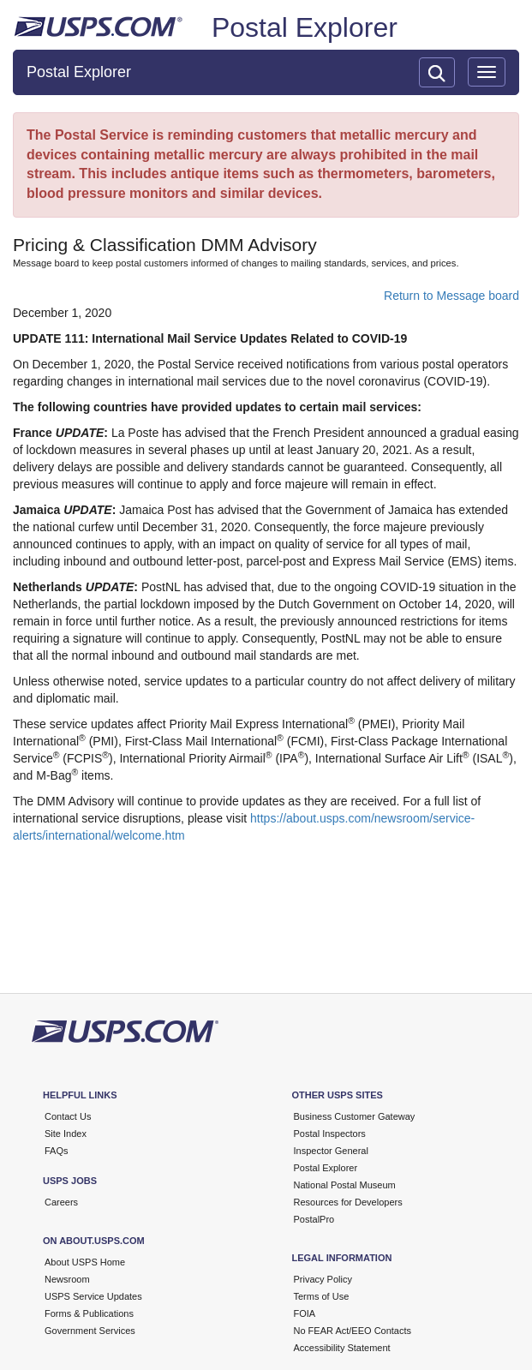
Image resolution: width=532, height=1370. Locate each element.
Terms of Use (322, 1296)
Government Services (90, 1330)
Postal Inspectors (330, 1133)
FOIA (305, 1313)
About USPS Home (85, 1262)
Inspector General (331, 1151)
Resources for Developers (348, 1202)
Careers (61, 1202)
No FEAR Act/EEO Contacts (353, 1330)
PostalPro (314, 1219)
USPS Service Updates (93, 1296)
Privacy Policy (323, 1279)
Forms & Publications (89, 1313)
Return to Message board (451, 295)
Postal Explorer (305, 27)
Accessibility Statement (342, 1348)
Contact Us (68, 1116)
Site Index (66, 1133)
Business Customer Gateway (354, 1116)
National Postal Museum (345, 1185)
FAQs (57, 1151)
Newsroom (67, 1279)
